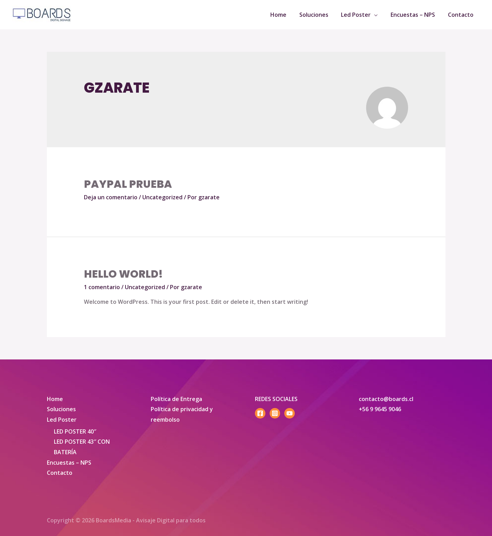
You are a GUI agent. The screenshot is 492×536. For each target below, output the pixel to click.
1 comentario (102, 287)
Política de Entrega (176, 399)
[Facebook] (260, 413)
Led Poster (62, 419)
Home (55, 399)
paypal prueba (128, 184)
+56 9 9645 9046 (380, 409)
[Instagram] (275, 413)
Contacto (59, 473)
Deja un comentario (110, 197)
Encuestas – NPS (69, 462)
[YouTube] (289, 413)
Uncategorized (162, 197)
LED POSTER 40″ (75, 431)
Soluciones (61, 409)
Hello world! (123, 274)
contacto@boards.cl (386, 399)
